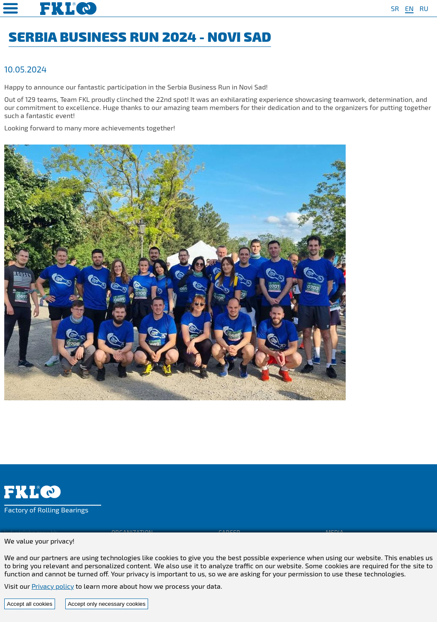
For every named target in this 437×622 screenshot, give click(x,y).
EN (409, 8)
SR (395, 8)
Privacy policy (53, 586)
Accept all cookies (29, 604)
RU (424, 8)
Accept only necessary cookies (107, 604)
